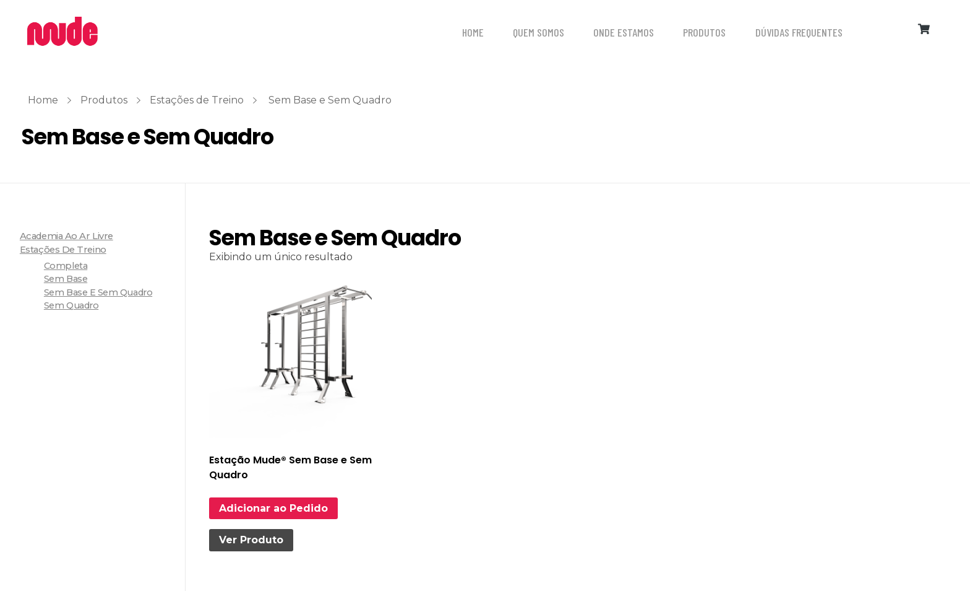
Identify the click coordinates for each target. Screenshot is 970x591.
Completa (65, 265)
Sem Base (65, 278)
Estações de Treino (197, 100)
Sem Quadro (71, 305)
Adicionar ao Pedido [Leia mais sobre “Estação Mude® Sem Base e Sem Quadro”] (273, 508)
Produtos (103, 100)
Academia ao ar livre (66, 236)
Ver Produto (251, 540)
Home (43, 100)
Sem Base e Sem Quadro (98, 292)
